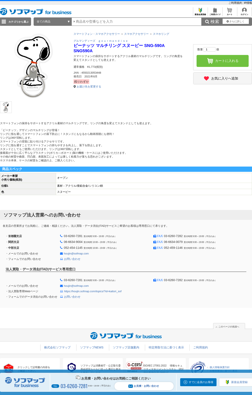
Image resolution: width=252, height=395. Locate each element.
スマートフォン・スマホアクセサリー (97, 33)
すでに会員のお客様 (201, 382)
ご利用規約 (235, 2)
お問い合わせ (72, 259)
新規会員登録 (200, 13)
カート (229, 13)
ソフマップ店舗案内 (126, 347)
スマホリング (161, 33)
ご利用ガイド (215, 13)
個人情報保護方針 (220, 367)
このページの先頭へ (228, 326)
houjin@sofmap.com (76, 253)
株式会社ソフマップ (57, 347)
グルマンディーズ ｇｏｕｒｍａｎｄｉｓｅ (101, 40)
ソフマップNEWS (92, 347)
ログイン (244, 13)
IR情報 (248, 2)
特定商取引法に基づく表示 (166, 347)
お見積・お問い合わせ (143, 386)
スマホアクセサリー (136, 33)
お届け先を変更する (89, 86)
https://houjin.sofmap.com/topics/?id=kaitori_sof (93, 291)
